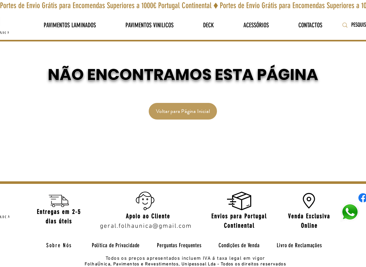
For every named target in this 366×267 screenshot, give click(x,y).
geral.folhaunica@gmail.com (146, 226)
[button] (70, 25)
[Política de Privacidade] (115, 245)
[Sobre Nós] (59, 245)
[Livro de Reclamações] (299, 245)
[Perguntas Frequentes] (179, 245)
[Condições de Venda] (239, 245)
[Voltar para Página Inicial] (183, 111)
